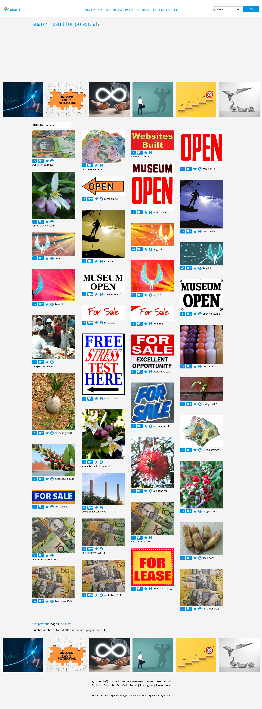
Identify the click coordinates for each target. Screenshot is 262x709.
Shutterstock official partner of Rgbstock (112, 695)
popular (117, 10)
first (34, 624)
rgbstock (12, 9)
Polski (133, 685)
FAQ (138, 10)
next (63, 624)
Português (146, 685)
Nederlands (163, 685)
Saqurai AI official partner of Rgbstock (151, 695)
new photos (104, 10)
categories (89, 10)
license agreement (132, 681)
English (96, 685)
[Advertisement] (131, 54)
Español (122, 685)
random (129, 10)
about (167, 681)
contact (146, 10)
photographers (161, 10)
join (251, 9)
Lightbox (95, 681)
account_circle (52, 161)
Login (175, 10)
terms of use (154, 681)
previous (43, 624)
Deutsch (108, 685)
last (69, 624)
